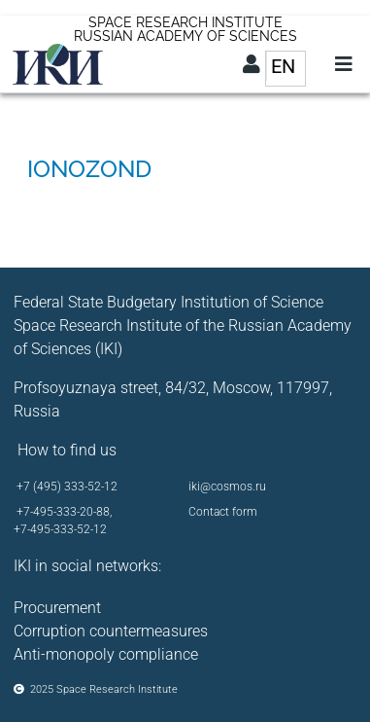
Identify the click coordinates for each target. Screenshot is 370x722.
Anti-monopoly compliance (106, 654)
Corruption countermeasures (111, 631)
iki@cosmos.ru (227, 486)
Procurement (57, 607)
